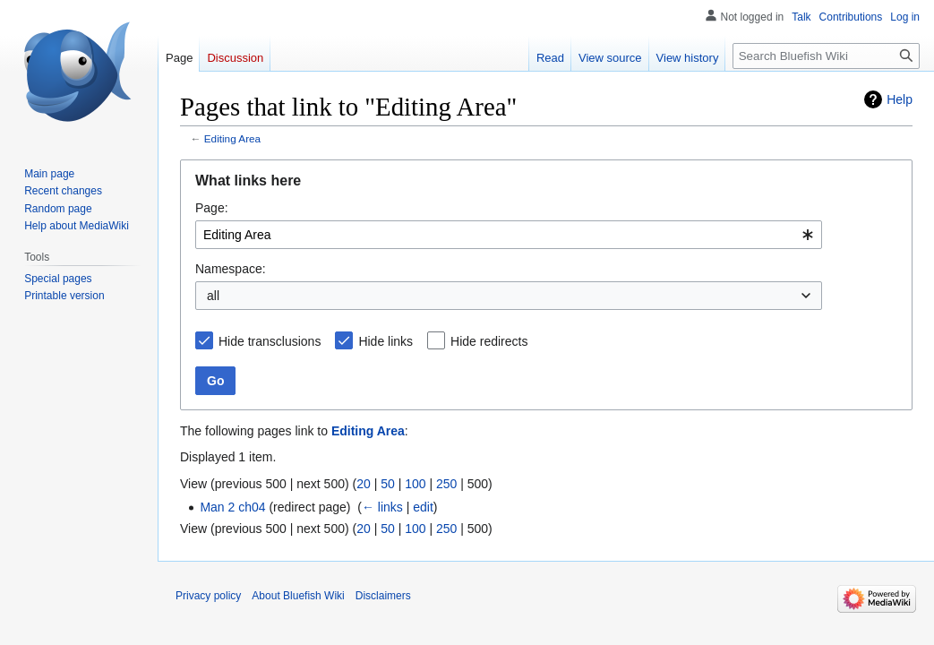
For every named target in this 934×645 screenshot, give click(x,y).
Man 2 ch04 (232, 507)
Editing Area (232, 138)
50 (388, 484)
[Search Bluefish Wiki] (826, 56)
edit (423, 507)
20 (363, 484)
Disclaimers (383, 595)
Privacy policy (208, 595)
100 (415, 484)
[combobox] (508, 234)
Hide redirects (488, 341)
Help (900, 99)
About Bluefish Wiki (298, 595)
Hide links (385, 341)
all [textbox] (213, 295)
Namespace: (230, 269)
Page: (211, 208)
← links (382, 507)
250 (446, 484)
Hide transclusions (270, 341)
